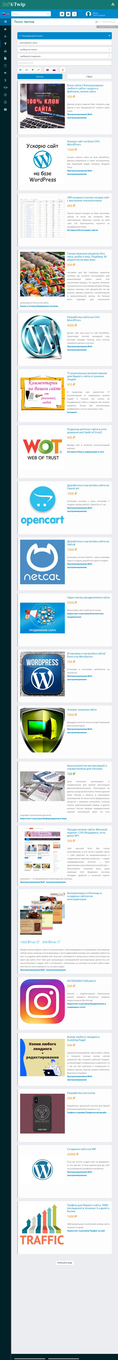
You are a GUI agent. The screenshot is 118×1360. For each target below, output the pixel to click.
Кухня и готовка (28, 306)
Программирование (77, 114)
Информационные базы (55, 818)
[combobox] (64, 49)
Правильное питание (47, 306)
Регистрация (99, 15)
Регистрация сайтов (88, 230)
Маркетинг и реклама (78, 613)
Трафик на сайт (97, 1230)
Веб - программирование (53, 882)
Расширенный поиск (31, 35)
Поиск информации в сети (91, 451)
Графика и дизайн (76, 1112)
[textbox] (26, 62)
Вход (95, 13)
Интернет (72, 230)
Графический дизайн (96, 1112)
